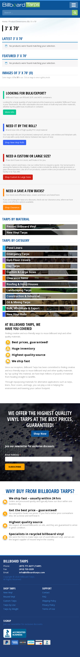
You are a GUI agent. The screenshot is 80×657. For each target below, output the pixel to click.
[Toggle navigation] (74, 5)
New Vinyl (7, 592)
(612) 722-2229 (26, 569)
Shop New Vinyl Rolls (14, 142)
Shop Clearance (12, 207)
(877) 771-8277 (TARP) (30, 566)
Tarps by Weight (10, 609)
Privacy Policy (48, 605)
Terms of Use (48, 609)
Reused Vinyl (9, 596)
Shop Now (40, 433)
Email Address (13, 455)
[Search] (75, 12)
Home (4, 21)
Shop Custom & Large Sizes (18, 177)
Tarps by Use (9, 605)
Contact (46, 592)
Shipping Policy (49, 600)
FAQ (44, 596)
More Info (9, 112)
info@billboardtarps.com (32, 572)
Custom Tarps (10, 600)
